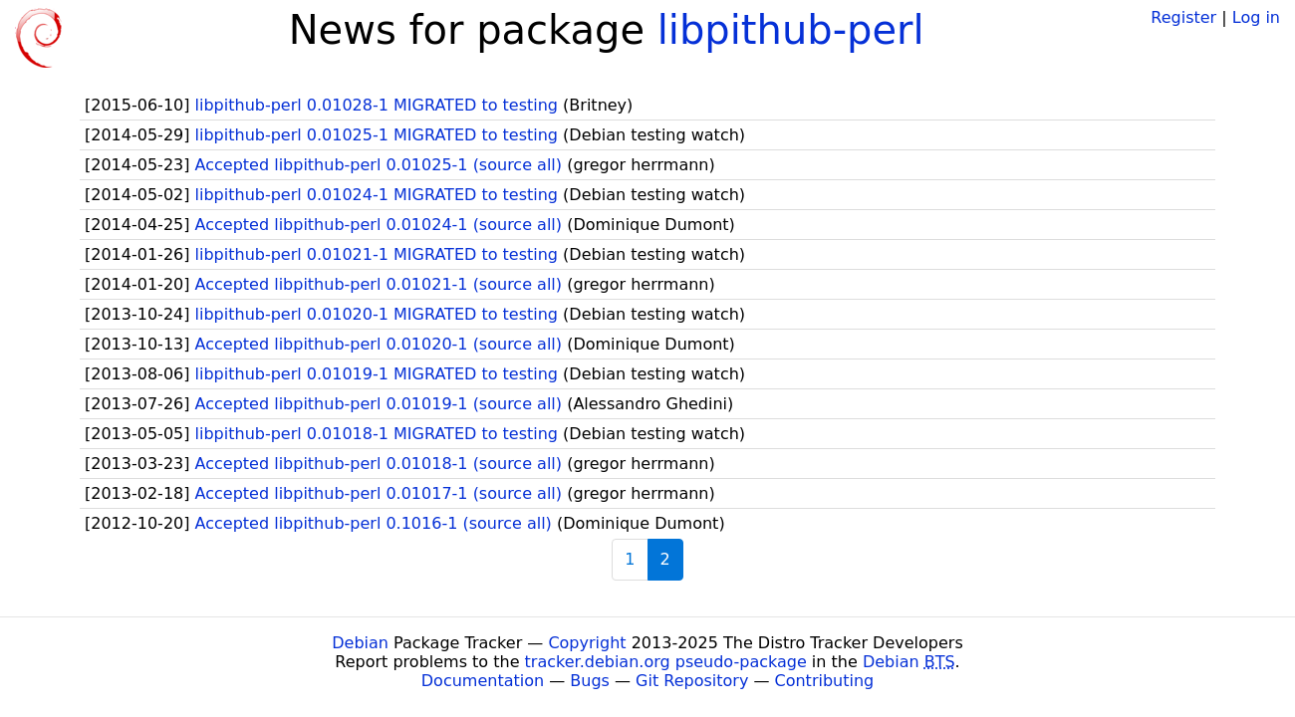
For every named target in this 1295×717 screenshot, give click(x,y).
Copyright (587, 642)
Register (1183, 17)
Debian (360, 642)
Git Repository (692, 680)
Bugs (590, 680)
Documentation (482, 680)
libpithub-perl (790, 30)
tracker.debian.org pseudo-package (666, 661)
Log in (1256, 17)
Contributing (825, 680)
